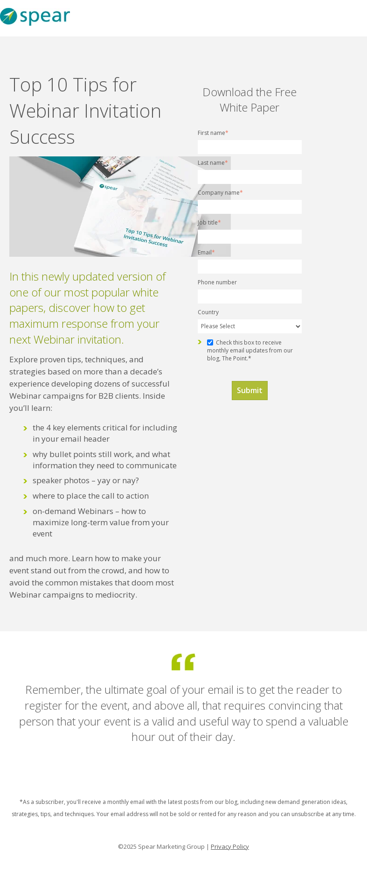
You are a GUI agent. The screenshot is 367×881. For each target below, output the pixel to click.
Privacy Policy (230, 846)
